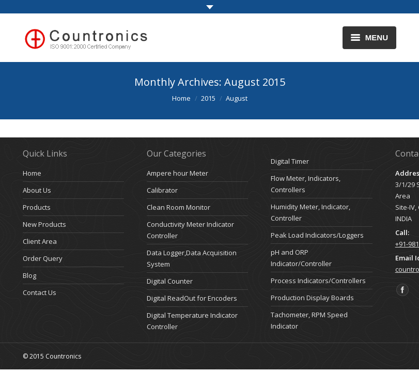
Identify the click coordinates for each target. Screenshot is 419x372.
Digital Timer (290, 161)
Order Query (43, 258)
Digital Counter (170, 281)
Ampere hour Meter (177, 173)
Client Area (40, 241)
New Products (44, 224)
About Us (37, 190)
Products (37, 207)
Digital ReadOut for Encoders (192, 298)
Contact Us (39, 292)
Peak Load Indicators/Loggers (317, 235)
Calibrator (162, 190)
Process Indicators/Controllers (318, 280)
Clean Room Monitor (178, 207)
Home (181, 98)
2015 (208, 98)
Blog (29, 275)
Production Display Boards (312, 297)
